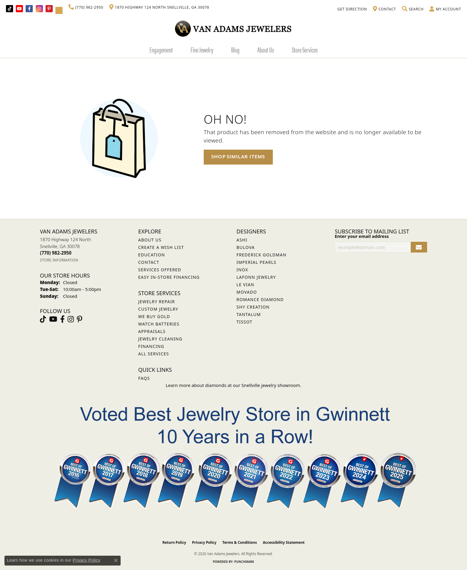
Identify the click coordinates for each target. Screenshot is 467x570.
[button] (413, 9)
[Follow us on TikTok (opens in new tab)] (9, 8)
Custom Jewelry (158, 309)
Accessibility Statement (283, 542)
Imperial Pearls (256, 262)
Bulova (245, 247)
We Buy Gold (154, 316)
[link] (86, 7)
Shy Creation (253, 307)
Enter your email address (362, 236)
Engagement (161, 49)
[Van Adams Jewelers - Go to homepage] (233, 28)
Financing (151, 346)
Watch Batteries (158, 324)
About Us (265, 49)
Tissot (244, 322)
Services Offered (159, 269)
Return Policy (174, 542)
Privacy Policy (204, 542)
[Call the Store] (55, 253)
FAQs (144, 378)
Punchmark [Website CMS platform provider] (244, 562)
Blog (235, 49)
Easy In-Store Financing (169, 277)
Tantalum (248, 314)
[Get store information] (59, 260)
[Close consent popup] (116, 560)
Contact (148, 262)
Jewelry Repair (156, 301)
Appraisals (152, 331)
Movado (246, 292)
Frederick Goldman (261, 255)
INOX (242, 269)
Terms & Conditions (239, 542)
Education (151, 255)
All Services (153, 354)
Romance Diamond (260, 299)
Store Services (305, 49)
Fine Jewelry (202, 49)
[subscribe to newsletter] (419, 247)
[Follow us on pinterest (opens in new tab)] (49, 8)
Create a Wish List (161, 247)
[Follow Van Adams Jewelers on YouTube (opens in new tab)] (59, 10)
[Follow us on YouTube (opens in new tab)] (19, 8)
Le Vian (245, 284)
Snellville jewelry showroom (271, 385)
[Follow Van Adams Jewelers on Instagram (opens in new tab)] (39, 8)
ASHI (241, 240)
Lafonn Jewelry (256, 277)
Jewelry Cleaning (160, 339)
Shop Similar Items (238, 157)
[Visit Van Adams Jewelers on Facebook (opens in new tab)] (29, 8)
